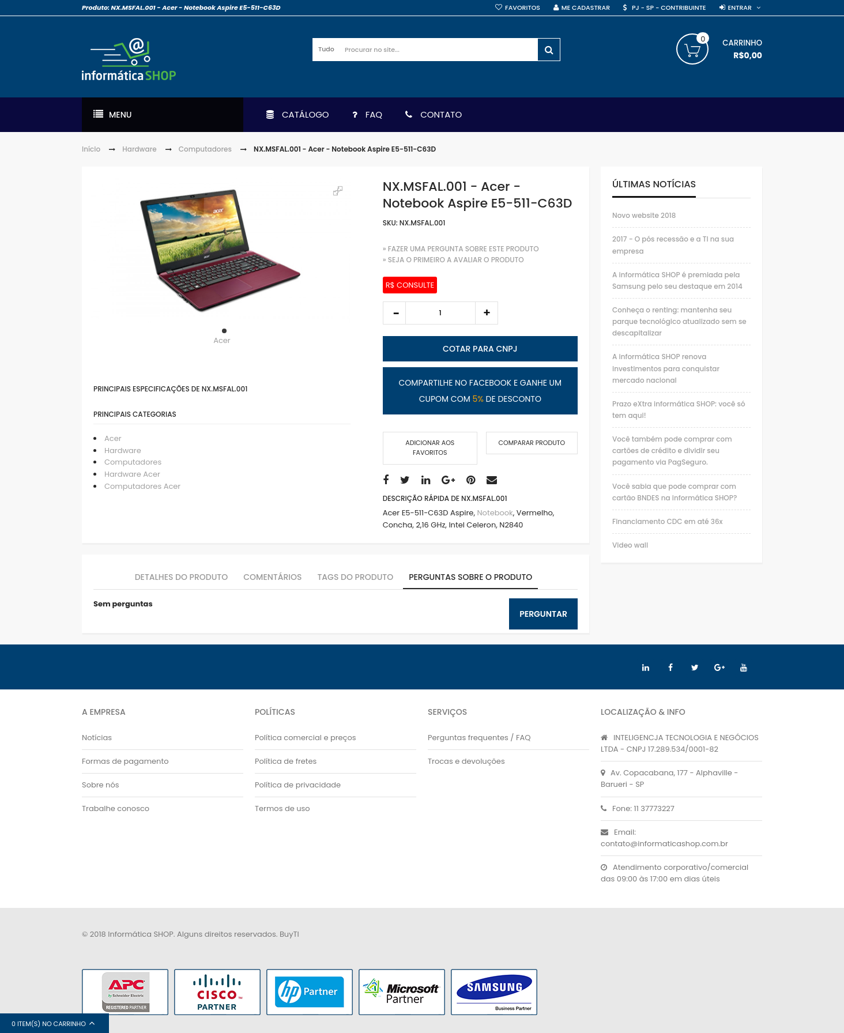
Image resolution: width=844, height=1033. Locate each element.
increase (486, 313)
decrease (394, 313)
